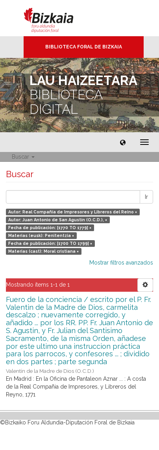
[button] (123, 142)
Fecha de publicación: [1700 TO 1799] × (50, 243)
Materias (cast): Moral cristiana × (43, 251)
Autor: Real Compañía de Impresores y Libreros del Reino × (72, 211)
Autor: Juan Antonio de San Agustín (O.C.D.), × (57, 219)
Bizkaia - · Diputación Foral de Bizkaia (57, 18)
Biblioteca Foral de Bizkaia (83, 47)
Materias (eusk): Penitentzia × (41, 235)
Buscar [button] (23, 157)
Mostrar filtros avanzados (121, 262)
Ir (146, 197)
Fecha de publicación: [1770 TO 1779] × (49, 227)
